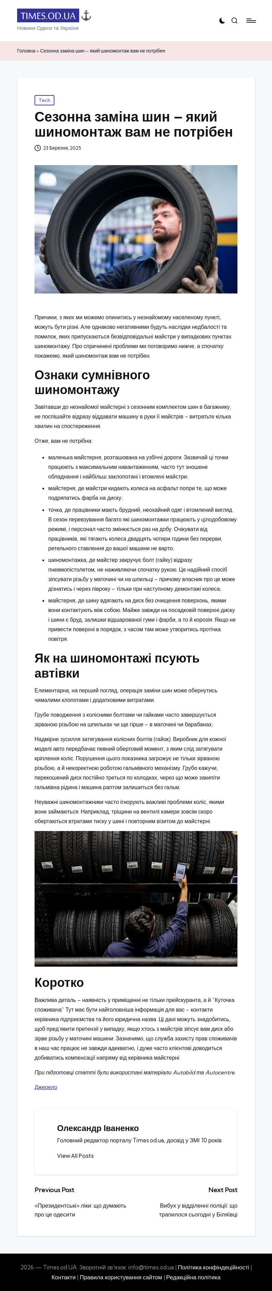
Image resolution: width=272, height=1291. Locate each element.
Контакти (63, 1277)
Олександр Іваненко (98, 1128)
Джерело (46, 1087)
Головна (26, 51)
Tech (44, 100)
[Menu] (250, 20)
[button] (75, 1156)
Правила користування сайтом (121, 1277)
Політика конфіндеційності (213, 1267)
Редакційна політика (193, 1277)
